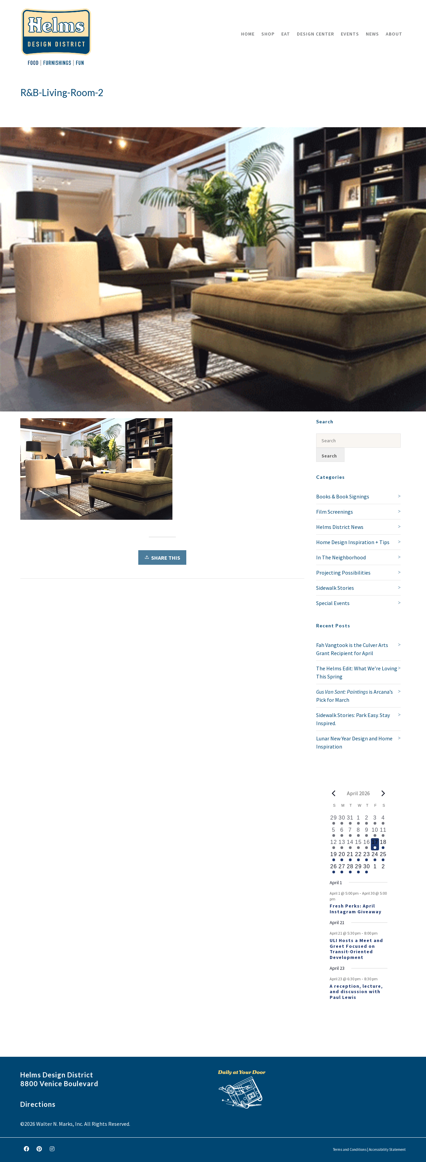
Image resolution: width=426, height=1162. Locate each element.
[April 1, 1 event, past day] (358, 820)
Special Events (333, 603)
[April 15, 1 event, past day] (358, 844)
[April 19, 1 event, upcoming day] (334, 856)
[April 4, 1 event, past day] (383, 820)
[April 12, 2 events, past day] (334, 844)
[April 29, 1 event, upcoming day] (358, 869)
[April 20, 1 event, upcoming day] (342, 856)
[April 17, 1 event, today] (375, 844)
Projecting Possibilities (343, 572)
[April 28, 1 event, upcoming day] (350, 869)
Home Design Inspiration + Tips (352, 542)
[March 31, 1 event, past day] (350, 820)
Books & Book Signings (342, 496)
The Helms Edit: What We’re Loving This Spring (356, 672)
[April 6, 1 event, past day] (342, 832)
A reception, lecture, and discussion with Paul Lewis (356, 992)
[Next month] (383, 793)
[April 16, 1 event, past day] (366, 844)
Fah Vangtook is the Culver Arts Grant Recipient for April (352, 649)
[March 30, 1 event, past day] (342, 820)
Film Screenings (334, 511)
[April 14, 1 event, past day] (350, 844)
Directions (37, 1104)
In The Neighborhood (341, 557)
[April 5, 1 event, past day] (334, 832)
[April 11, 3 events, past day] (383, 832)
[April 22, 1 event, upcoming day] (358, 856)
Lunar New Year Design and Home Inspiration (354, 742)
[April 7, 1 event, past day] (350, 832)
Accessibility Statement (387, 1149)
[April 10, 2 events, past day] (375, 832)
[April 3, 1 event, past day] (375, 820)
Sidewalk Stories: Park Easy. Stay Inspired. (353, 719)
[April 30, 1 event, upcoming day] (366, 869)
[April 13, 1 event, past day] (342, 844)
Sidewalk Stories (335, 587)
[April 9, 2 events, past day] (366, 832)
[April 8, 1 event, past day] (358, 832)
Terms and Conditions (349, 1149)
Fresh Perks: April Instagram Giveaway (355, 909)
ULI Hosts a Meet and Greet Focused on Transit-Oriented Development (356, 948)
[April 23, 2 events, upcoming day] (366, 856)
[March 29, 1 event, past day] (334, 820)
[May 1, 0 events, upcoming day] (375, 869)
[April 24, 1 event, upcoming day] (375, 856)
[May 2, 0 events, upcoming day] (383, 869)
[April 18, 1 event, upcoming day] (383, 844)
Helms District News (339, 526)
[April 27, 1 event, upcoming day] (342, 869)
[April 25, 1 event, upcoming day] (383, 856)
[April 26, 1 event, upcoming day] (334, 869)
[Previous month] (334, 793)
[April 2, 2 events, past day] (366, 820)
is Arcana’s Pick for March (354, 695)
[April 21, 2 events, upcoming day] (350, 856)
